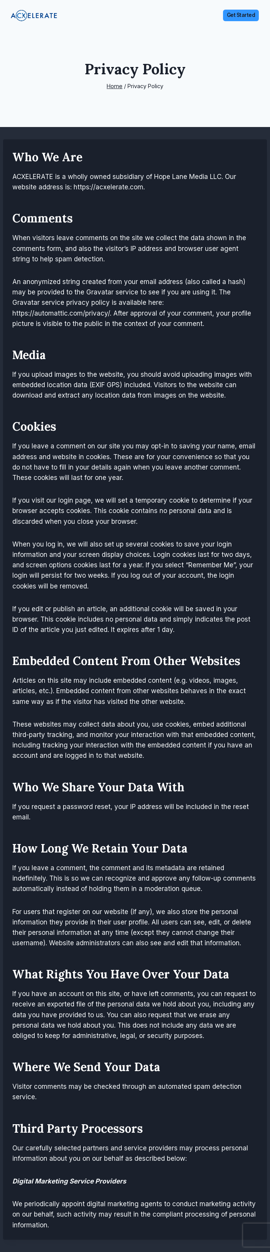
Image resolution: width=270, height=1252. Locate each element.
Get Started (241, 15)
